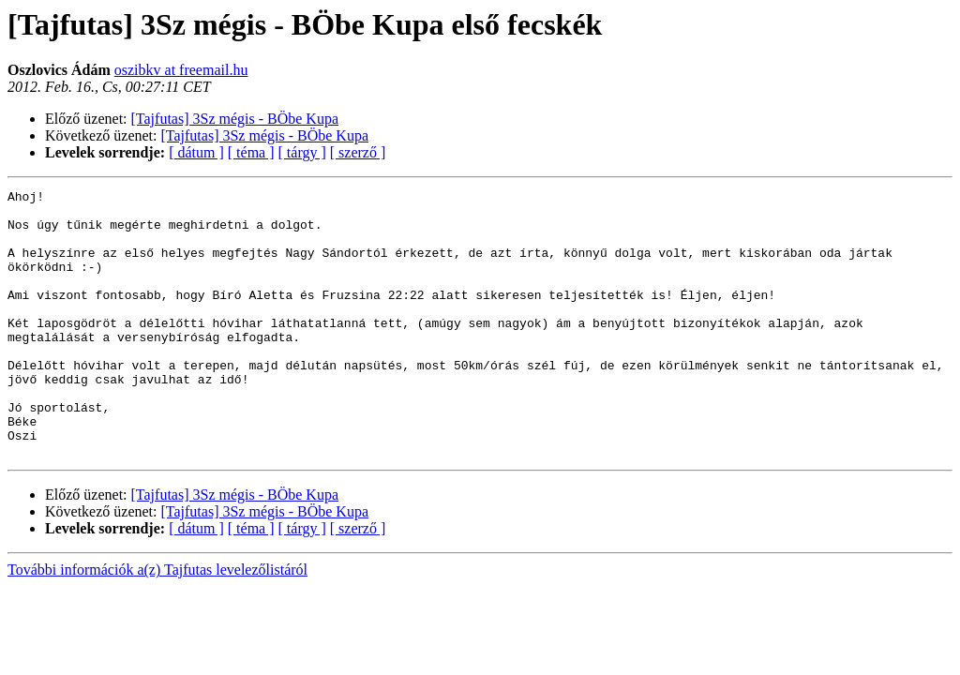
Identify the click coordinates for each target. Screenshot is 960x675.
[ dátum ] (196, 152)
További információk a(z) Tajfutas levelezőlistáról (158, 623)
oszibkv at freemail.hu (181, 70)
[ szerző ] (358, 152)
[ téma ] (251, 152)
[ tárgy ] (302, 152)
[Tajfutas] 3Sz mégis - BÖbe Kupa (235, 119)
